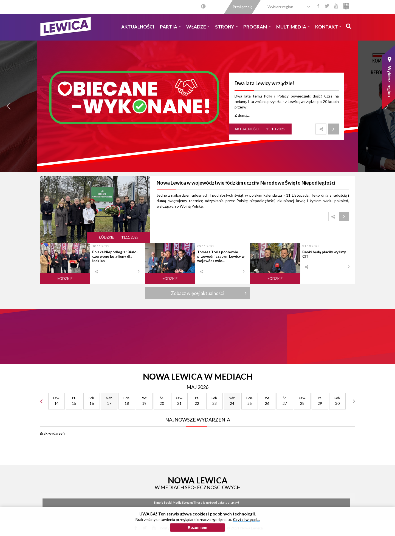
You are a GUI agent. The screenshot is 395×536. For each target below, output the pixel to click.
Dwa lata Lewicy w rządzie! (264, 83)
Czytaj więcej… (246, 519)
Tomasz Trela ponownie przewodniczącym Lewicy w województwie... (220, 256)
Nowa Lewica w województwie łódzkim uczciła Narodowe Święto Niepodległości (246, 183)
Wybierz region (280, 6)
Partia (170, 27)
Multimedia (293, 27)
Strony (226, 27)
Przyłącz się (242, 6)
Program (257, 27)
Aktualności (137, 27)
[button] (8, 106)
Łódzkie (106, 237)
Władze (198, 27)
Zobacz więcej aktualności (197, 293)
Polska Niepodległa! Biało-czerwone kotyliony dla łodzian (115, 256)
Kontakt (328, 27)
